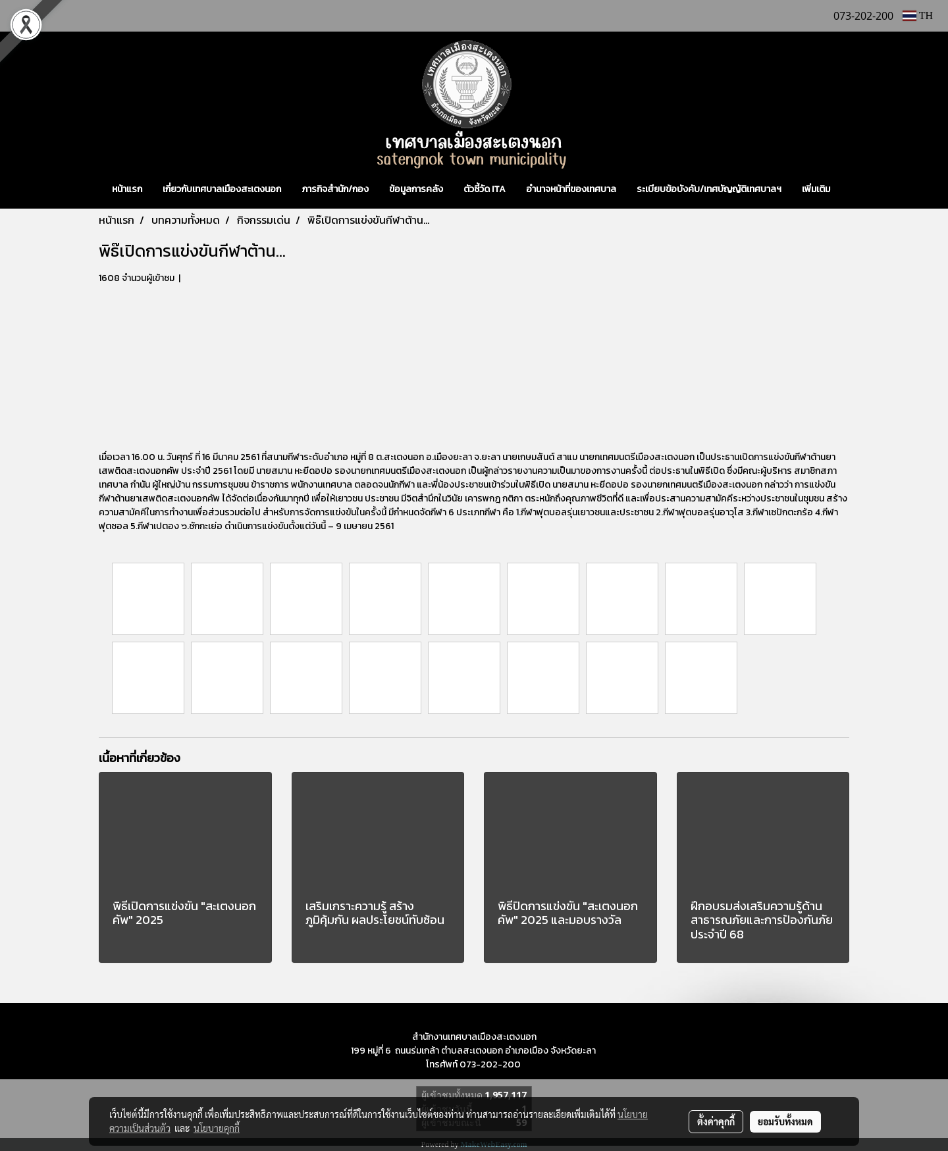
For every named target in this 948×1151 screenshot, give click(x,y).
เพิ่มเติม (816, 189)
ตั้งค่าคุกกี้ (716, 1121)
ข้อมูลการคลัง (416, 189)
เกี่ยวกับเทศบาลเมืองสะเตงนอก (222, 189)
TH (918, 15)
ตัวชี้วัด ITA (484, 189)
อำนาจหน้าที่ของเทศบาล (571, 189)
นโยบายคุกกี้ (217, 1128)
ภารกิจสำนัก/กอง (335, 189)
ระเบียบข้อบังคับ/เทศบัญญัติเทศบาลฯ (709, 189)
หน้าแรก (127, 189)
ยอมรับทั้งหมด (785, 1121)
